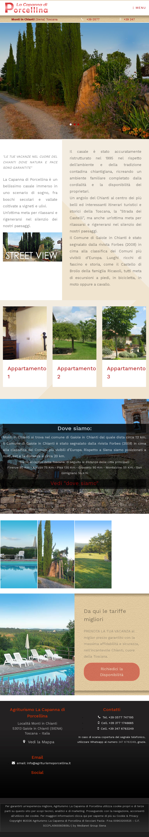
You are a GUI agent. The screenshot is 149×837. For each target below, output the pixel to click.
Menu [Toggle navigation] (139, 8)
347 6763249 (127, 741)
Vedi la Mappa (41, 742)
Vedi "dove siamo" (74, 483)
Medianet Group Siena (91, 825)
